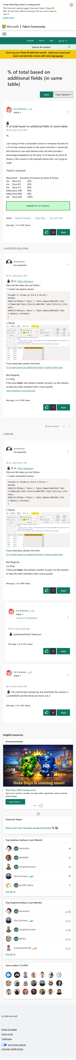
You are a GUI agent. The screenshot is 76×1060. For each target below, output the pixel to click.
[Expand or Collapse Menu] (4, 34)
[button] (46, 94)
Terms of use (7, 1036)
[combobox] (51, 47)
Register (30, 40)
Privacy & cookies (9, 1032)
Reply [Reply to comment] (63, 408)
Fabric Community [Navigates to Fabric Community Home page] (34, 26)
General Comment (23, 218)
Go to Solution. (42, 205)
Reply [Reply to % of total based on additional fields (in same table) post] (63, 232)
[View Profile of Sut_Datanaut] (20, 108)
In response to (26, 620)
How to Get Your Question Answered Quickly (29, 830)
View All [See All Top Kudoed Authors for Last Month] (11, 956)
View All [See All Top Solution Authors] (11, 894)
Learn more (8, 17)
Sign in (42, 40)
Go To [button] (61, 40)
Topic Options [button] (62, 94)
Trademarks (7, 1041)
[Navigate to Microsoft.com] (10, 26)
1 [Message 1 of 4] (15, 225)
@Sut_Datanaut (25, 281)
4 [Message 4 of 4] (17, 646)
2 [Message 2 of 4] (15, 708)
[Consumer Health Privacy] (38, 1051)
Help (51, 40)
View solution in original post (20, 391)
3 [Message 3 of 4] (15, 401)
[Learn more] (15, 804)
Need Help (40, 218)
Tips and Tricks (56, 218)
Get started (57, 55)
